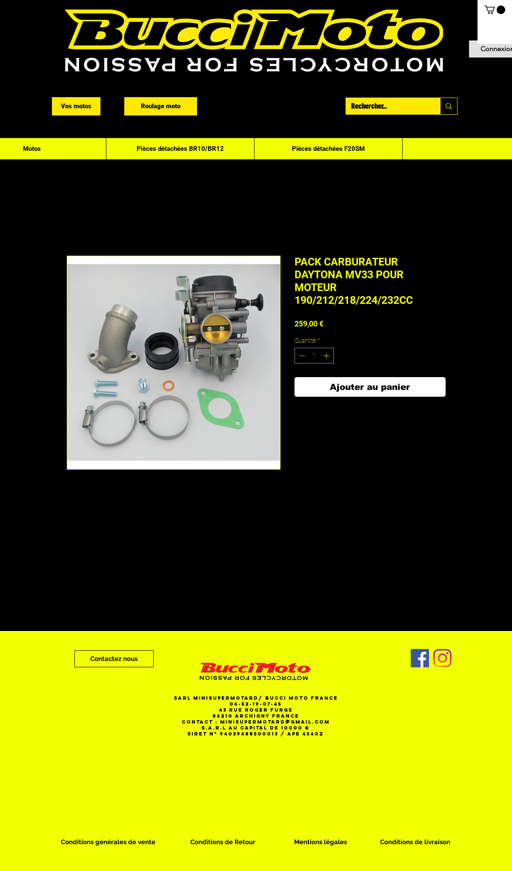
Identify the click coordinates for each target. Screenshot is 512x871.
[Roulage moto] (160, 106)
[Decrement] (301, 355)
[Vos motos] (76, 106)
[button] (494, 10)
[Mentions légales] (320, 842)
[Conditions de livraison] (415, 842)
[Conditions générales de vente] (108, 842)
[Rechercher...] (387, 106)
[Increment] (327, 355)
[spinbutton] (314, 355)
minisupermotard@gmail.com (275, 722)
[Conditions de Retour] (222, 842)
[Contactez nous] (114, 658)
